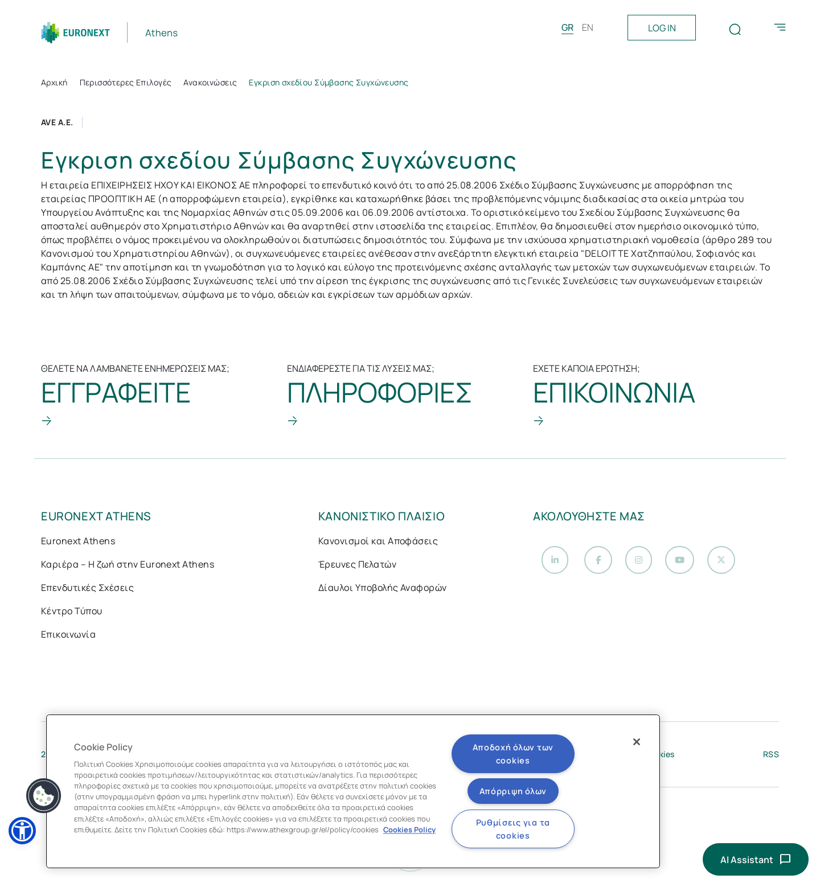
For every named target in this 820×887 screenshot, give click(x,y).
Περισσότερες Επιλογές (126, 82)
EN (587, 27)
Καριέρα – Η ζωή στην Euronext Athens (127, 565)
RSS (771, 757)
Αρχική (54, 82)
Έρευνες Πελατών (357, 565)
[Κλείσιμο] (636, 741)
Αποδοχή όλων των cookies (513, 754)
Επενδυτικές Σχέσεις (87, 588)
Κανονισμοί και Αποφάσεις (378, 542)
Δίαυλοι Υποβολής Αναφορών (382, 588)
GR (567, 27)
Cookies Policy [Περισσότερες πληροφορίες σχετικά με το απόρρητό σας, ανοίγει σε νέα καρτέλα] (409, 829)
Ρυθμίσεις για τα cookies (513, 829)
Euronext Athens (78, 542)
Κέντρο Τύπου (71, 612)
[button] (22, 830)
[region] (353, 791)
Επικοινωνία (68, 635)
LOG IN (662, 28)
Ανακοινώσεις (210, 82)
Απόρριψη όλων (513, 791)
